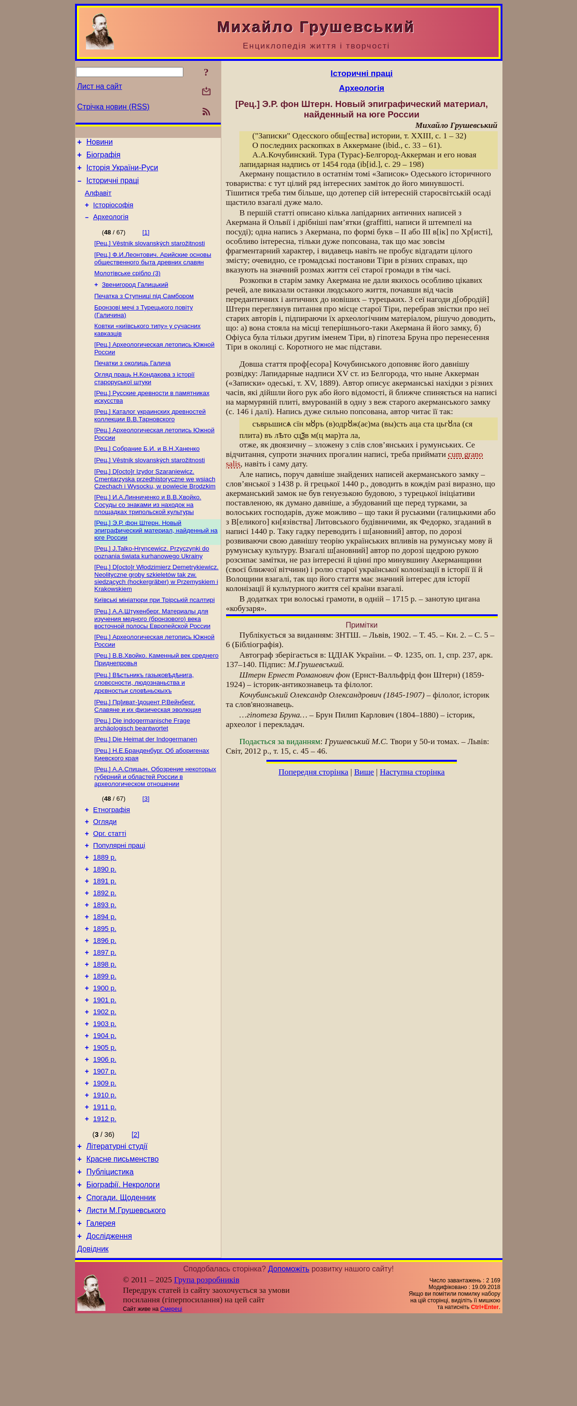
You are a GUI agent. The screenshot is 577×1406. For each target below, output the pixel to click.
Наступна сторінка (412, 771)
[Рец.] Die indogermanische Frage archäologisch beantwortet (142, 759)
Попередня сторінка (314, 771)
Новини (99, 143)
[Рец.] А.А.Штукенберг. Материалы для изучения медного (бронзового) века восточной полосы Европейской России (153, 649)
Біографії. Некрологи (123, 1266)
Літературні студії (117, 1224)
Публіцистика (110, 1252)
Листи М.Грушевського (126, 1295)
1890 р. (104, 915)
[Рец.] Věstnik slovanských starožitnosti (150, 254)
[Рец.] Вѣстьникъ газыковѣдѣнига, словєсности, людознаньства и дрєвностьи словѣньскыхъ (144, 715)
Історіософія (113, 213)
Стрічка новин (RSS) (113, 107)
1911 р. (104, 1181)
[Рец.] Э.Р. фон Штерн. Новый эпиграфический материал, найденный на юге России (156, 557)
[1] (146, 242)
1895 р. (104, 982)
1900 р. (104, 1048)
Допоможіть (288, 1358)
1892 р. (104, 942)
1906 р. (104, 1128)
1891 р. (104, 928)
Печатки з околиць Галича (133, 381)
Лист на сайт (100, 86)
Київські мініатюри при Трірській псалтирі (155, 629)
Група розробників (206, 1368)
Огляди (105, 862)
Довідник (93, 1338)
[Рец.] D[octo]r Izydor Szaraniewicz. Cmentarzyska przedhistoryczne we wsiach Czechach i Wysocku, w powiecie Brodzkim (155, 504)
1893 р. (104, 955)
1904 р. (104, 1101)
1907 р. (104, 1141)
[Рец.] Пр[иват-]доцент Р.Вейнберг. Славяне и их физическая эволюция (148, 739)
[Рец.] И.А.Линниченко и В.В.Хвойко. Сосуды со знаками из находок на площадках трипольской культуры (148, 531)
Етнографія (111, 849)
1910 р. (104, 1168)
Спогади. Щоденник (121, 1281)
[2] (135, 1210)
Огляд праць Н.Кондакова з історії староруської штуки (145, 397)
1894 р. (104, 968)
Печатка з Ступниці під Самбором (144, 310)
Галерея (100, 1309)
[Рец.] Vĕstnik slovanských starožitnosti (150, 484)
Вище (364, 771)
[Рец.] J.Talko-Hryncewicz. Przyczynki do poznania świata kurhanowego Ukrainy (152, 580)
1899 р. (104, 1035)
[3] (146, 836)
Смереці (171, 1398)
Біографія (103, 158)
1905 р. (104, 1115)
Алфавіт (98, 200)
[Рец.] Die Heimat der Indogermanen (146, 774)
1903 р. (104, 1088)
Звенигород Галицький (135, 298)
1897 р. (104, 1008)
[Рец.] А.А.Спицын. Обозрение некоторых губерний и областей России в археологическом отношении (156, 814)
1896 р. (104, 995)
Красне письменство (122, 1238)
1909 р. (104, 1155)
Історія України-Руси (122, 172)
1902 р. (104, 1075)
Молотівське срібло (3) (128, 286)
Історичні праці (112, 186)
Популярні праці (119, 888)
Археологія (110, 227)
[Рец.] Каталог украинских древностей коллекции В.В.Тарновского (150, 436)
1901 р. (104, 1062)
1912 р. (104, 1195)
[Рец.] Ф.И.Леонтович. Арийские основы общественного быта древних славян (153, 270)
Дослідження (109, 1323)
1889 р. (104, 902)
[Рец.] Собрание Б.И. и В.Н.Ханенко (147, 471)
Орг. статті (109, 875)
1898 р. (104, 1022)
